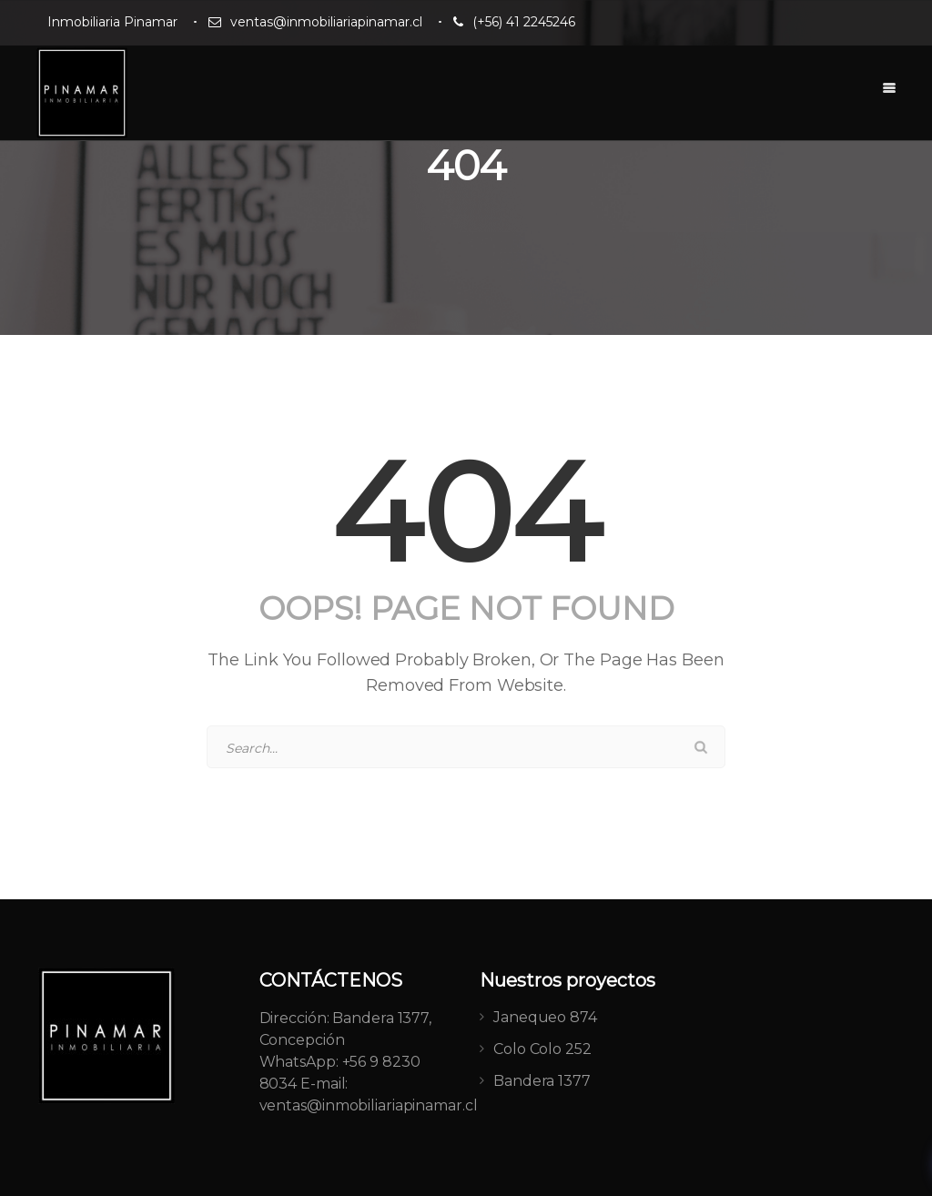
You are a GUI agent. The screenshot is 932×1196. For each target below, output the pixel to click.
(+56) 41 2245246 (523, 22)
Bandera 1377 (542, 1081)
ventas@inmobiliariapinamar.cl (326, 22)
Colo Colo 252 (542, 1049)
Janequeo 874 (545, 1017)
